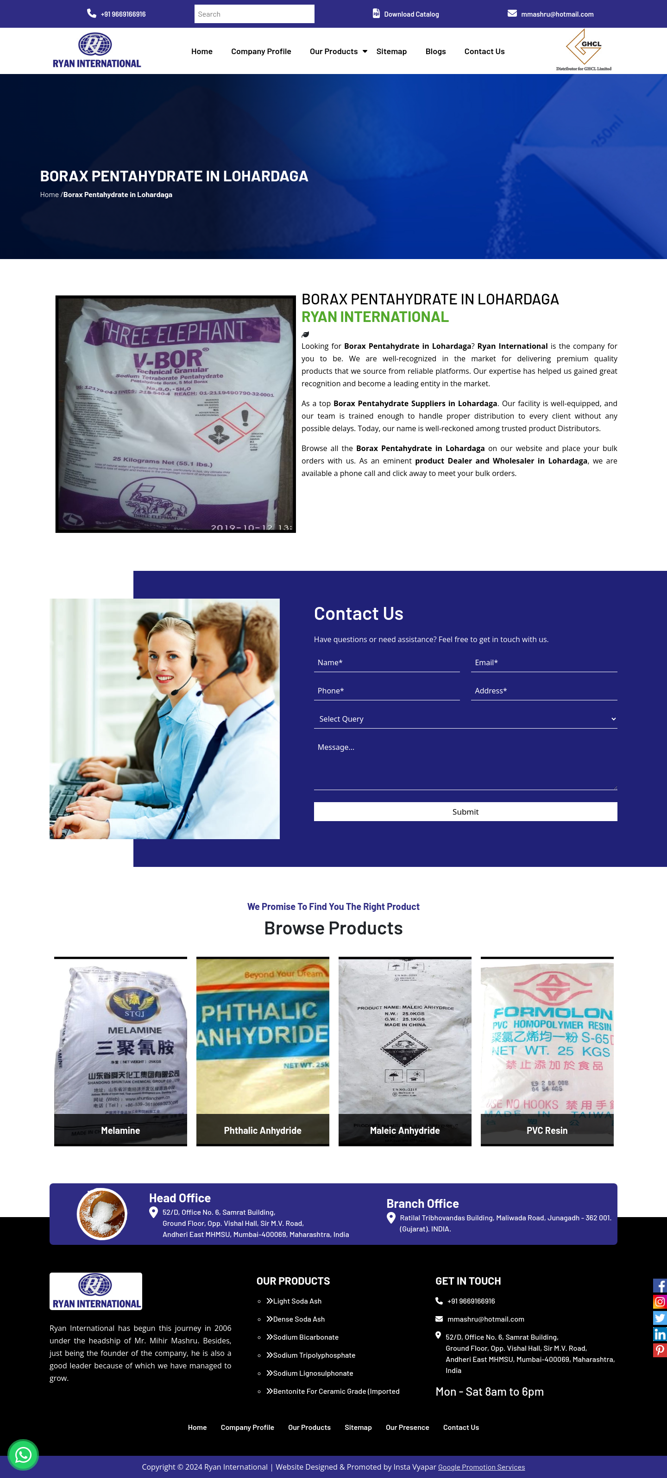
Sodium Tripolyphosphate (311, 1354)
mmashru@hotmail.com (551, 14)
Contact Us (485, 51)
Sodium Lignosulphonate (309, 1372)
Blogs (436, 51)
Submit (466, 811)
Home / (51, 194)
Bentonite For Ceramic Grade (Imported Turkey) (333, 1396)
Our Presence (407, 1426)
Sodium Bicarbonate (302, 1336)
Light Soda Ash (294, 1300)
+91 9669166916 (116, 14)
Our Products (334, 51)
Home (202, 51)
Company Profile (261, 51)
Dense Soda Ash (295, 1318)
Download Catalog (406, 14)
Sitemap (392, 51)
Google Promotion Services (481, 1466)
